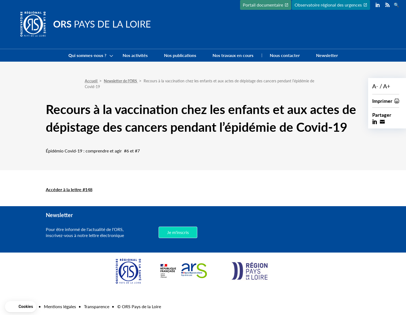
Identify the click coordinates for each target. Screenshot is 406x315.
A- (375, 86)
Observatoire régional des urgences (328, 5)
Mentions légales (60, 306)
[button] (20, 307)
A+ (386, 86)
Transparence (96, 306)
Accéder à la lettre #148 (69, 189)
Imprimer (382, 100)
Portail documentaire (263, 5)
